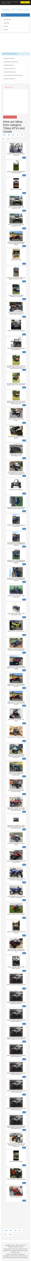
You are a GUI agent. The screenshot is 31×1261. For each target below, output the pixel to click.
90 (13, 135)
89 (9, 135)
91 (18, 135)
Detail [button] (24, 157)
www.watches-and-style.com (11, 61)
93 (3, 139)
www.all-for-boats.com (9, 78)
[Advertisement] (15, 43)
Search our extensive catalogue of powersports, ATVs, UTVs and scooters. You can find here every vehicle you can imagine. (15, 1256)
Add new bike (7, 19)
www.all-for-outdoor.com (10, 72)
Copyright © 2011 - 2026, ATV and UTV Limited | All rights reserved (15, 1245)
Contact (6, 29)
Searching (6, 23)
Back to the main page (10, 117)
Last (8, 139)
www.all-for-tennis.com (9, 68)
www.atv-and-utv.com (9, 58)
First (3, 135)
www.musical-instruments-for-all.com (13, 75)
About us (6, 26)
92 (22, 135)
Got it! (25, 2)
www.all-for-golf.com (9, 65)
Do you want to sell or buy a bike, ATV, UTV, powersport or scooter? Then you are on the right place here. (15, 1250)
